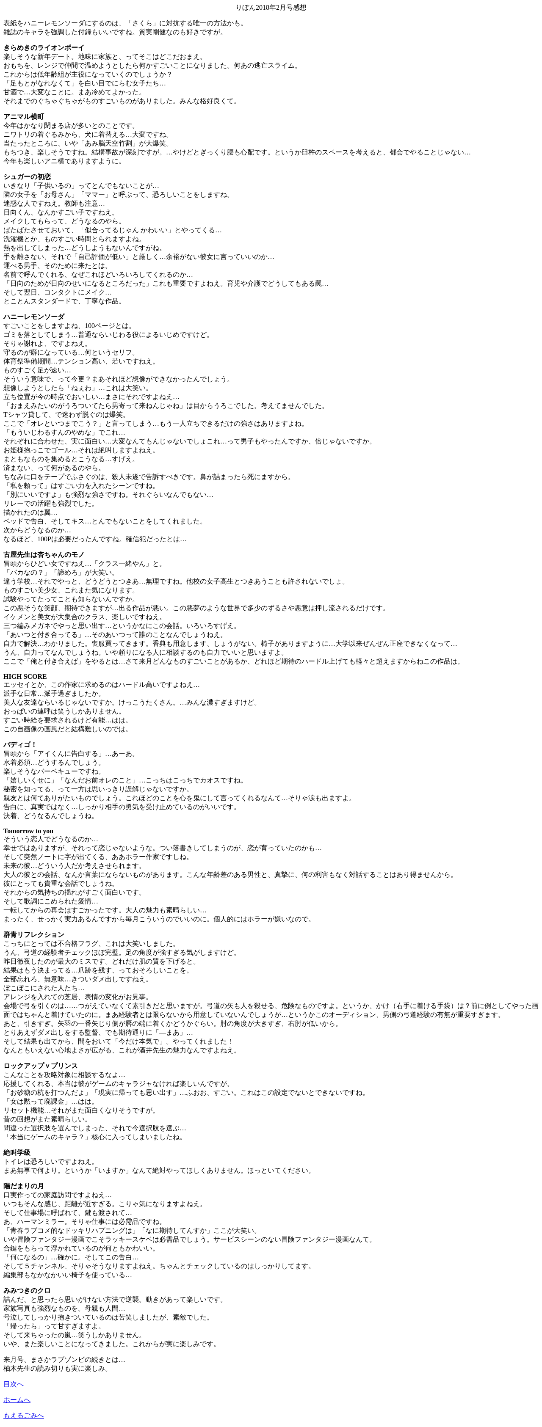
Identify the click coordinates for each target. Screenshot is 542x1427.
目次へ (13, 1384)
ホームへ (16, 1399)
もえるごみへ (23, 1415)
